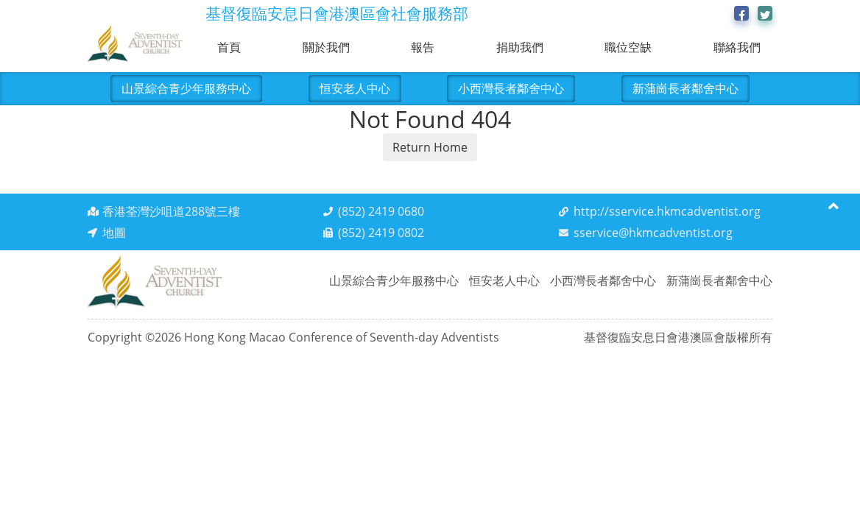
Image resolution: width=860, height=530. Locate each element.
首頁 (229, 47)
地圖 (114, 233)
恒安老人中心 (355, 88)
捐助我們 (519, 47)
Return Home (430, 147)
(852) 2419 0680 (381, 211)
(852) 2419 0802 (381, 233)
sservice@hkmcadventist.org (653, 233)
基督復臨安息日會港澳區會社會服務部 (336, 13)
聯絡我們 (737, 47)
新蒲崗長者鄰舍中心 (685, 88)
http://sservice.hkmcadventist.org (667, 211)
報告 (422, 47)
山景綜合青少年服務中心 (186, 88)
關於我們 (326, 47)
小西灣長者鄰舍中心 (511, 88)
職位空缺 (628, 47)
